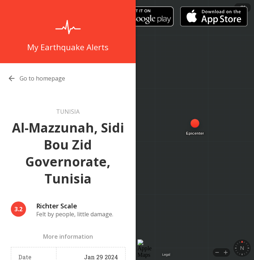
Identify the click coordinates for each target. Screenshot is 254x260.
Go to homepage (42, 78)
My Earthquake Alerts (68, 47)
